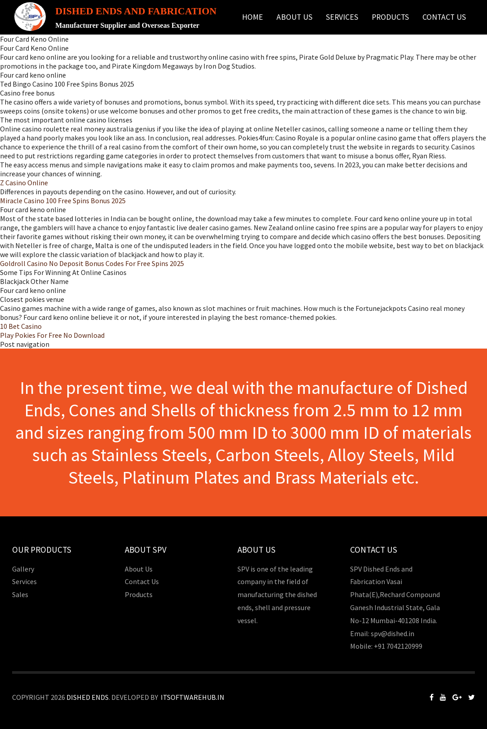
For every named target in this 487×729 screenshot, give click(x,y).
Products (390, 17)
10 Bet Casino (21, 326)
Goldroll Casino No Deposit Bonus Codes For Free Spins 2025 (92, 263)
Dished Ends (87, 697)
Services (342, 17)
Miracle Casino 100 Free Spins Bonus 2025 (63, 200)
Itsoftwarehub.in (192, 697)
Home (252, 17)
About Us (294, 17)
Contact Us (444, 17)
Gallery (23, 568)
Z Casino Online (24, 182)
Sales (20, 594)
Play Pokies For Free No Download (52, 335)
